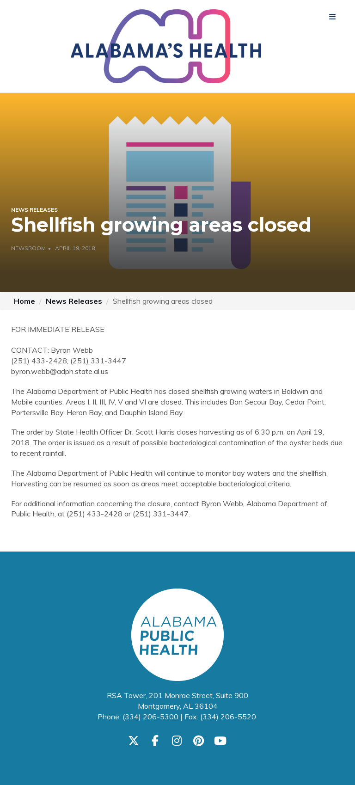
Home (24, 301)
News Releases (74, 301)
